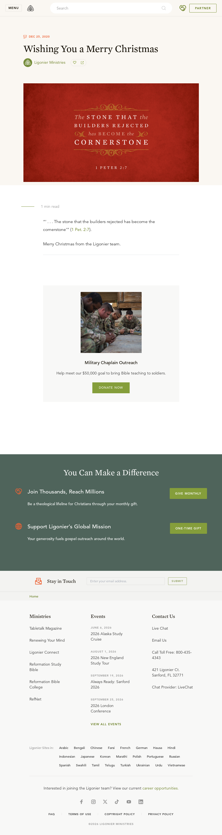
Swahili (81, 765)
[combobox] (103, 8)
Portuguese (155, 756)
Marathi (121, 756)
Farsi (111, 747)
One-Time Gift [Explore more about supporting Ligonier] (188, 528)
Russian (174, 756)
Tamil (95, 765)
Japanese (88, 756)
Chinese (96, 747)
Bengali (79, 747)
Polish (137, 756)
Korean (105, 756)
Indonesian (67, 756)
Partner (203, 8)
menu (13, 8)
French (125, 747)
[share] (81, 62)
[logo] (30, 8)
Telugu (110, 765)
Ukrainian (143, 765)
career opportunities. (160, 788)
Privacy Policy (161, 814)
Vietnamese (176, 765)
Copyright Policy (120, 814)
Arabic (63, 747)
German (142, 747)
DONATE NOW (111, 387)
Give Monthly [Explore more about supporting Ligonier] (188, 493)
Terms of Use (79, 814)
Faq (51, 814)
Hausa (157, 747)
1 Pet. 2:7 (80, 229)
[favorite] (75, 62)
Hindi (171, 747)
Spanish (65, 765)
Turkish (125, 765)
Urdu (158, 765)
